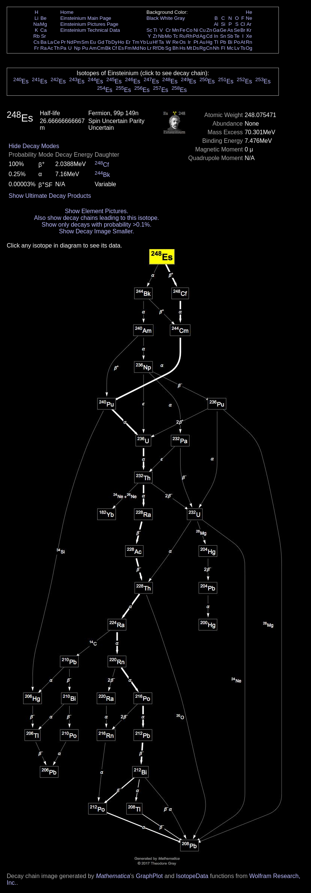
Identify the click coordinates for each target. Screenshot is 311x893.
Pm (77, 42)
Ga (216, 30)
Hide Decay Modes (34, 146)
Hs (182, 48)
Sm (85, 42)
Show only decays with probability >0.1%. (96, 224)
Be (43, 18)
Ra (43, 48)
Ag (202, 36)
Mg (43, 24)
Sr (43, 36)
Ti (155, 30)
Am (93, 48)
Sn (223, 36)
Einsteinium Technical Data (90, 30)
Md (135, 48)
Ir (189, 42)
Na (36, 24)
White (166, 18)
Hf (155, 42)
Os (182, 42)
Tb (108, 42)
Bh (175, 48)
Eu (93, 42)
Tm (135, 42)
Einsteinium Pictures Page (89, 24)
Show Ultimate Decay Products (50, 196)
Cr (168, 30)
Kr (248, 30)
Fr (36, 48)
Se (237, 30)
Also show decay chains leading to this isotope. (96, 218)
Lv (237, 48)
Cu (202, 30)
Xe (249, 36)
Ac (50, 48)
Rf (155, 48)
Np (77, 48)
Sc (150, 30)
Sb (230, 36)
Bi (230, 42)
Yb (143, 42)
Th (57, 48)
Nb (161, 36)
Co (189, 30)
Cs (36, 42)
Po (237, 42)
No (143, 48)
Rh (189, 36)
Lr (149, 48)
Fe (182, 30)
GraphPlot (149, 876)
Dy (114, 42)
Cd (209, 36)
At (242, 42)
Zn (209, 30)
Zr (155, 36)
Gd (101, 42)
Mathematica (113, 876)
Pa (63, 48)
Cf (114, 48)
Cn (209, 48)
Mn (175, 30)
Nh (216, 48)
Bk (108, 48)
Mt (189, 48)
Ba (43, 42)
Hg (209, 42)
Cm (101, 48)
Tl (216, 42)
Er (128, 42)
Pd (196, 36)
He (249, 12)
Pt (196, 42)
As (230, 30)
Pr (63, 42)
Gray (179, 18)
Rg (202, 48)
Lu (149, 42)
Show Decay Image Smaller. (96, 231)
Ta (161, 42)
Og (249, 48)
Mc (230, 48)
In (216, 36)
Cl (242, 24)
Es (121, 48)
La (50, 42)
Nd (70, 42)
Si (223, 24)
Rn (249, 42)
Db (161, 48)
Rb (36, 36)
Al (216, 24)
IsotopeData (192, 876)
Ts (242, 48)
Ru (182, 36)
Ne (249, 18)
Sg (168, 48)
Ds (196, 48)
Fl (223, 48)
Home (67, 12)
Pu (85, 48)
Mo (168, 36)
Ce (56, 42)
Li (36, 18)
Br (242, 30)
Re (175, 42)
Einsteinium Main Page (85, 18)
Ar (248, 24)
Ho (121, 42)
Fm (128, 48)
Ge (223, 30)
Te (237, 36)
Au (202, 42)
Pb (223, 42)
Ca (43, 30)
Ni (196, 30)
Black (153, 18)
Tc (175, 36)
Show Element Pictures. (96, 211)
